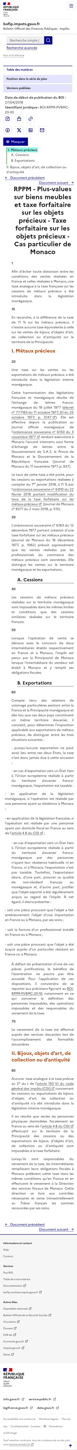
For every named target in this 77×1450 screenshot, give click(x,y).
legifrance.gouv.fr (16, 1408)
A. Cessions (20, 154)
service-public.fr (40, 1399)
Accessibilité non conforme (19, 1419)
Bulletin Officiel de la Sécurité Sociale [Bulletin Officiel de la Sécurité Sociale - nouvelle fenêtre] (25, 1315)
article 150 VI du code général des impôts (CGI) (42, 1086)
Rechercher (48, 40)
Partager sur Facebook (7, 130)
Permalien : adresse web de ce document (30, 119)
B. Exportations (23, 160)
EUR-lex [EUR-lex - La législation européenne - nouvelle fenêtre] (7, 1335)
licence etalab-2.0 (19, 1444)
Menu (71, 6)
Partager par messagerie (42, 130)
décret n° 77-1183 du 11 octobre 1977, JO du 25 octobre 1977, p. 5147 (42, 412)
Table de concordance (16, 1279)
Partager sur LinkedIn (30, 130)
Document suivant (54, 182)
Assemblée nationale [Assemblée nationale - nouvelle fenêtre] (15, 1309)
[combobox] (25, 40)
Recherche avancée (22, 47)
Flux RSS (8, 1273)
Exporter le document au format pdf (7, 119)
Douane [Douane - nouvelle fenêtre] (8, 1328)
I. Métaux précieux (23, 149)
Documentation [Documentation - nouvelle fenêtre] (12, 1286)
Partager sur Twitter (19, 130)
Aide (6, 1250)
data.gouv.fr (46, 1408)
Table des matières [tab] (20, 70)
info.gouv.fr (12, 1399)
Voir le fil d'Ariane (13, 55)
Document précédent (27, 177)
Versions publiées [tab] (19, 88)
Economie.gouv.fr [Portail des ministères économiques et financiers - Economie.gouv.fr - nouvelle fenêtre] (13, 1341)
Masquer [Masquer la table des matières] (18, 141)
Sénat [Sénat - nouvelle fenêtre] (6, 1354)
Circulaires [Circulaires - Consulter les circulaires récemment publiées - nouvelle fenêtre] (9, 1322)
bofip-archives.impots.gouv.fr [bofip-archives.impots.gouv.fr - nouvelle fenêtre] (20, 1292)
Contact (8, 1256)
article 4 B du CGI (25, 833)
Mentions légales (49, 1419)
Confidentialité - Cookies (26, 1426)
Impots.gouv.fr (12, 1348)
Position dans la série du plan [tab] (27, 79)
